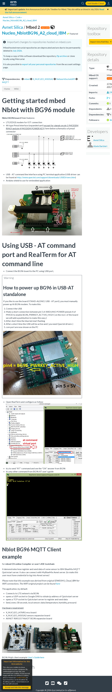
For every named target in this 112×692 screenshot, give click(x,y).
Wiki (16, 88)
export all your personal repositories (39, 64)
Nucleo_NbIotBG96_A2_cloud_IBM (20, 20)
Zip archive (61, 56)
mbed (26, 79)
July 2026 (17, 50)
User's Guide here (36, 657)
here (58, 583)
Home (7, 88)
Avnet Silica (8, 17)
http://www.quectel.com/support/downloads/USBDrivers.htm (46, 177)
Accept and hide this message (17, 687)
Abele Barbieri (100, 146)
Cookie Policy (21, 678)
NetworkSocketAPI (64, 79)
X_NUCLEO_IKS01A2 (42, 79)
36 (109, 120)
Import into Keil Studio (99, 42)
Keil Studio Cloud (96, 3)
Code (18, 17)
